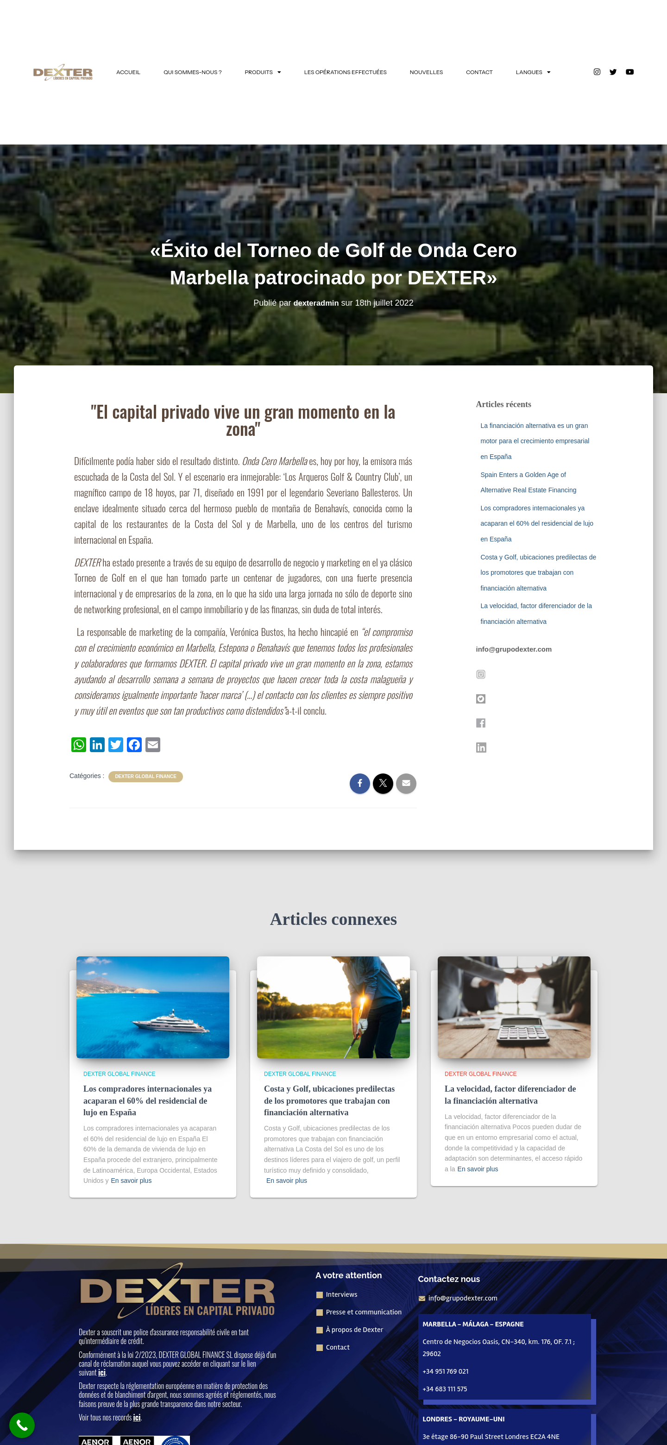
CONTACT (479, 72)
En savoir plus (131, 1180)
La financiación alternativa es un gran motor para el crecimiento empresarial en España (535, 441)
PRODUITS (263, 72)
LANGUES (533, 72)
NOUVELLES (426, 72)
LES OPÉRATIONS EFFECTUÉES (345, 72)
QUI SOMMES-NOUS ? (192, 72)
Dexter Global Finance (145, 776)
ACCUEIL (128, 72)
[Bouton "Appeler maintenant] (22, 1425)
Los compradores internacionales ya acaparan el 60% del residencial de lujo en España (537, 523)
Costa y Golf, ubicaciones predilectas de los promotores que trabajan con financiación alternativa (539, 572)
